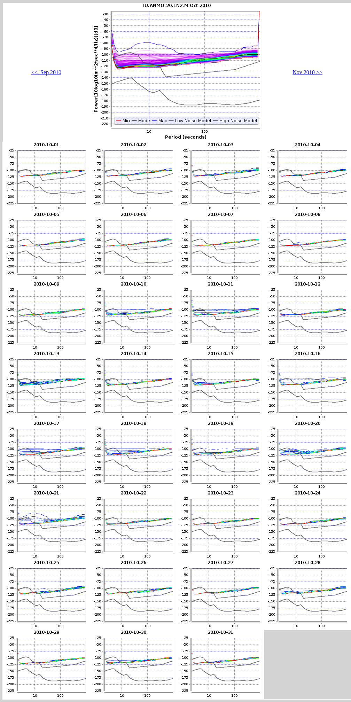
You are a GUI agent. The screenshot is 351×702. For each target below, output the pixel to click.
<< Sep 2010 (46, 72)
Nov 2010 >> (307, 72)
